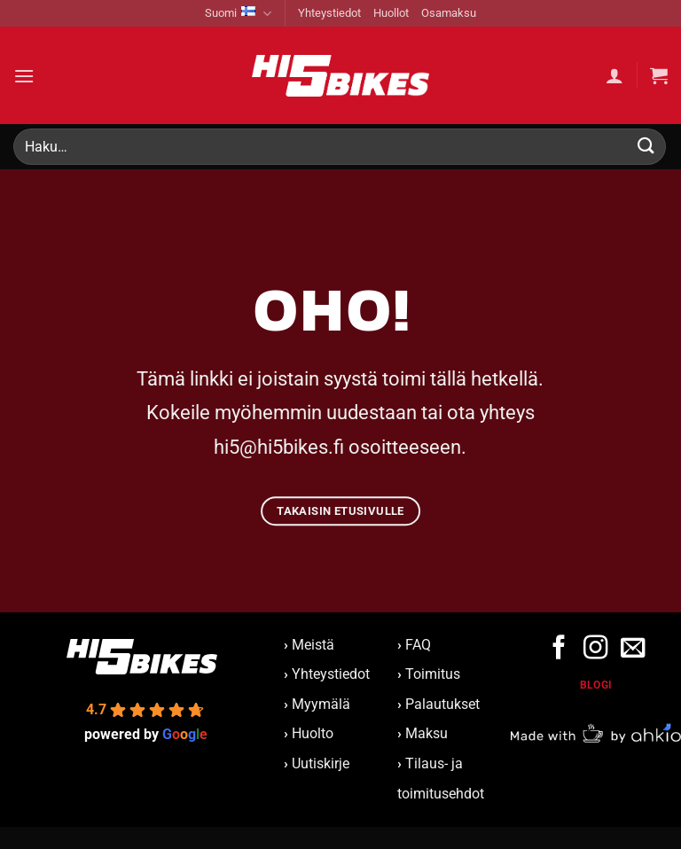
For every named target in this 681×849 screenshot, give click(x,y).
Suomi (238, 13)
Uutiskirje (320, 763)
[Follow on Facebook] (559, 649)
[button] (24, 75)
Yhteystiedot (329, 12)
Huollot (391, 12)
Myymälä (321, 704)
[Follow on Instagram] (595, 649)
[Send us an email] (632, 649)
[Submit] (646, 146)
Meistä (309, 644)
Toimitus (432, 674)
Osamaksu (448, 12)
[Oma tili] (614, 75)
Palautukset (442, 704)
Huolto (312, 733)
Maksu (426, 733)
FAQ (418, 644)
